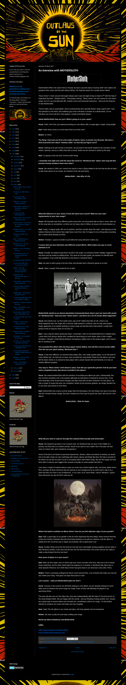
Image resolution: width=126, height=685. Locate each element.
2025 (13, 129)
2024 (13, 132)
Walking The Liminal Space (20, 458)
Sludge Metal (81, 642)
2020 (13, 144)
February (17, 368)
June (15, 175)
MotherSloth (72, 642)
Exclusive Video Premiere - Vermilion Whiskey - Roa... (21, 288)
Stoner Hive (15, 469)
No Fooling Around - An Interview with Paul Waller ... (20, 255)
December (17, 156)
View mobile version (77, 651)
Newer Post (43, 648)
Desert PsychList (16, 456)
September (17, 166)
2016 (13, 375)
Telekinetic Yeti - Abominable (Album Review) (20, 276)
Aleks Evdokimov (49, 642)
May (15, 178)
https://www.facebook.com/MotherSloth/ (53, 630)
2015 (13, 378)
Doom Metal (58, 642)
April (15, 181)
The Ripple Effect (16, 471)
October (16, 162)
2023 (13, 135)
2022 (13, 138)
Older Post (112, 648)
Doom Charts (15, 461)
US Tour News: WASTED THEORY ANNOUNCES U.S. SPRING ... (22, 352)
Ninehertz (14, 466)
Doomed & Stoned (17, 463)
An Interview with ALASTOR (22, 260)
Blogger (71, 674)
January (16, 371)
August (16, 169)
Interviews (65, 642)
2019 (13, 147)
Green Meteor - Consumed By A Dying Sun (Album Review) (22, 224)
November (17, 159)
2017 (13, 154)
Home (78, 648)
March (16, 184)
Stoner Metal (89, 642)
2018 (13, 150)
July (15, 172)
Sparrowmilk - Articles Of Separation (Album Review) (21, 208)
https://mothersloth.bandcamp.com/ (51, 633)
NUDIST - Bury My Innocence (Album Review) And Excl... (20, 269)
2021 (13, 141)
